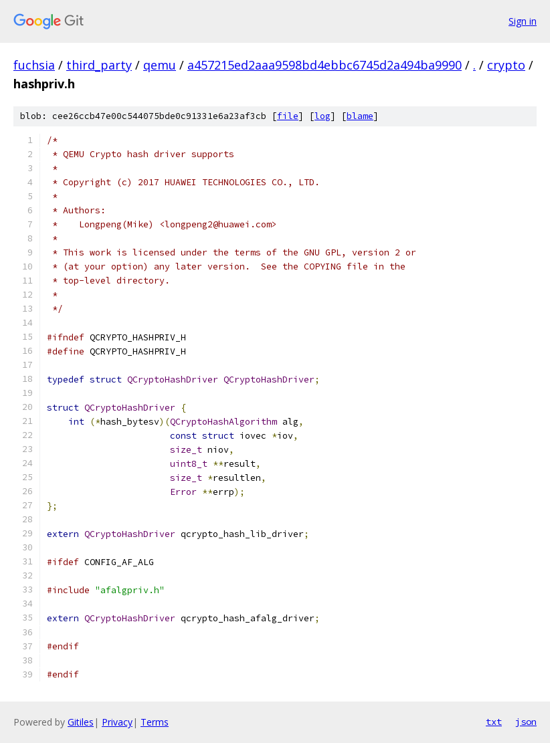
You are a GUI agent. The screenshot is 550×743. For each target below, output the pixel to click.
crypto (506, 65)
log (322, 116)
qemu (159, 65)
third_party (99, 65)
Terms (155, 722)
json (526, 722)
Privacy (117, 722)
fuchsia (34, 65)
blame (360, 116)
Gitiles (81, 722)
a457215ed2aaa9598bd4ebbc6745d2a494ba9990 (324, 65)
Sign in (523, 21)
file (287, 116)
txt (494, 722)
